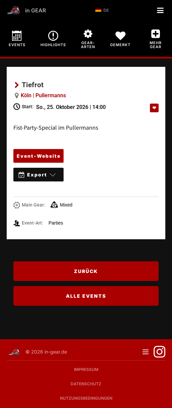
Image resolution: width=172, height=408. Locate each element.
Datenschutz (86, 383)
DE (102, 10)
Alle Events (86, 296)
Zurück (86, 271)
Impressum (86, 369)
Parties (56, 223)
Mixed (61, 205)
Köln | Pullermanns (43, 95)
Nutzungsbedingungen (86, 398)
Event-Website (39, 156)
